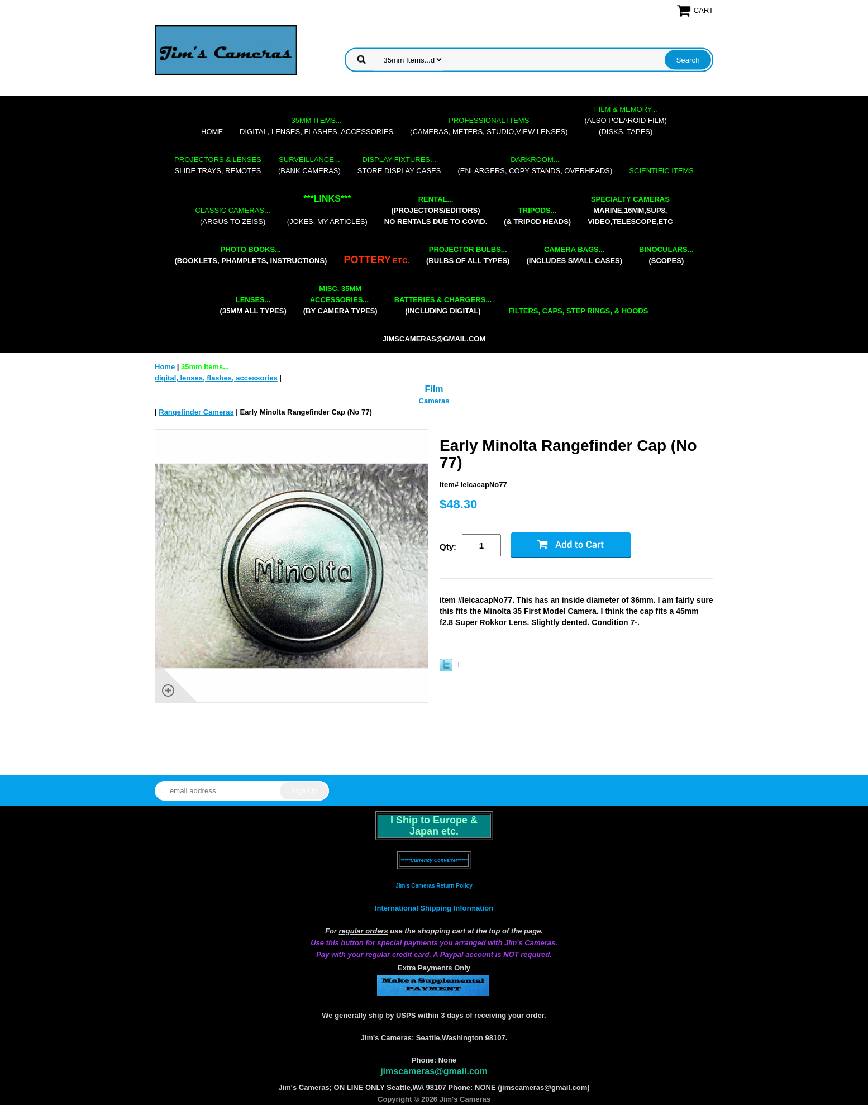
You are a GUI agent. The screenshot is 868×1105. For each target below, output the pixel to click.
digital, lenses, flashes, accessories (316, 126)
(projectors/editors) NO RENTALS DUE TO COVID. (435, 210)
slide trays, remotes (217, 165)
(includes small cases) (574, 255)
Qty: (448, 546)
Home (212, 131)
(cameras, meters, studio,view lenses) (488, 126)
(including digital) (443, 305)
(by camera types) (340, 299)
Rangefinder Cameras (196, 412)
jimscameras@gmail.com (434, 339)
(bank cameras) (309, 165)
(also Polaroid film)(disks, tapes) (626, 120)
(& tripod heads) (537, 216)
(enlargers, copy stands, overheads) (534, 165)
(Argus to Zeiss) (232, 216)
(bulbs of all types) (468, 255)
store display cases (399, 165)
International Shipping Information (434, 908)
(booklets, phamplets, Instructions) (250, 255)
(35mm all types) (253, 305)
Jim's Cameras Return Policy (433, 886)
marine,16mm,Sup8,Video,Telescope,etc (630, 210)
